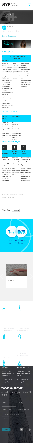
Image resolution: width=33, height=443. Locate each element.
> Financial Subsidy (8, 197)
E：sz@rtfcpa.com (7, 357)
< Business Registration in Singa (12, 194)
